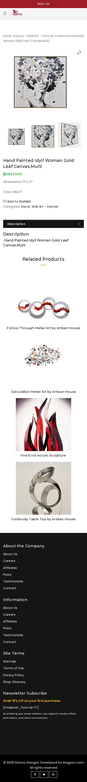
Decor (19, 36)
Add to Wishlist (17, 201)
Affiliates (10, 568)
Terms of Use (13, 668)
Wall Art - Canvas (41, 36)
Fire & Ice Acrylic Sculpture (43, 455)
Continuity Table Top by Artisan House (43, 519)
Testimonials (13, 581)
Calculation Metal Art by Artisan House (43, 392)
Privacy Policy (13, 675)
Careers (9, 561)
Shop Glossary (14, 682)
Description (16, 224)
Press (7, 574)
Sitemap (9, 661)
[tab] (43, 224)
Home (7, 36)
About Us (10, 554)
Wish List (43, 4)
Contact (9, 588)
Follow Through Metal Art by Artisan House (43, 328)
